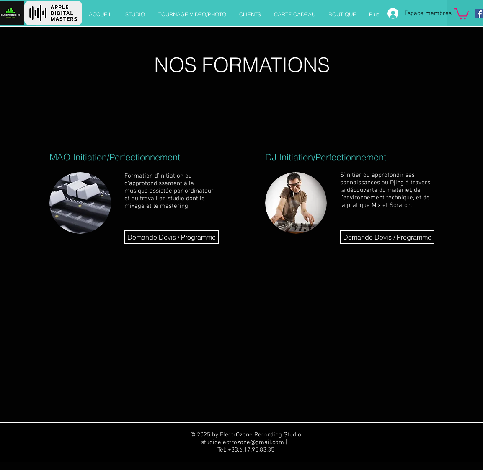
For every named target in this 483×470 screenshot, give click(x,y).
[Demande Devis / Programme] (171, 237)
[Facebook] (479, 13)
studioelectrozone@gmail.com (242, 442)
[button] (461, 13)
